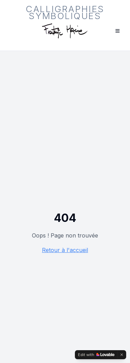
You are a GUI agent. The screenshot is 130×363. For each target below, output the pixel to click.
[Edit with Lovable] (96, 355)
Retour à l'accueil (65, 250)
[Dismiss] (122, 355)
